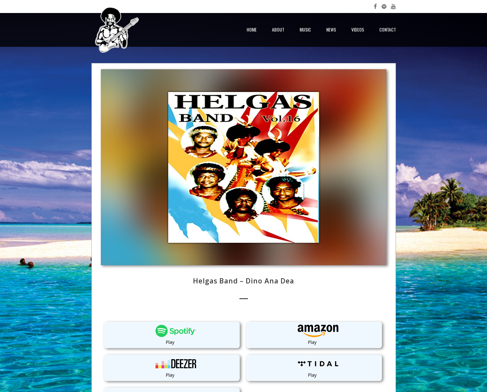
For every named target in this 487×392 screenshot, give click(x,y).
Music (305, 29)
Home (252, 29)
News (331, 29)
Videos (357, 29)
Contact (387, 29)
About (278, 29)
